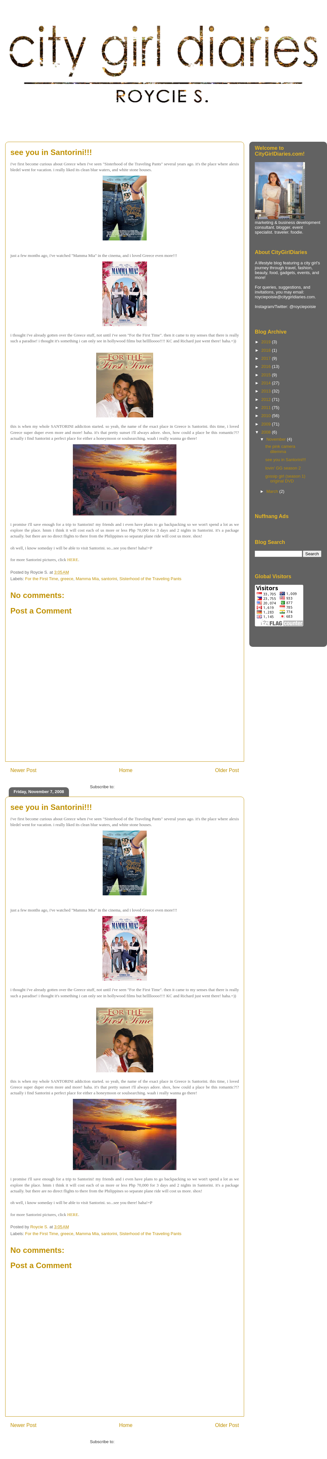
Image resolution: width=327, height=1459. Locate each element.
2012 (266, 399)
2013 (266, 391)
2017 (266, 358)
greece (67, 578)
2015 (266, 374)
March (272, 491)
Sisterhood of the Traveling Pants (150, 578)
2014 (266, 383)
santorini (109, 578)
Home (126, 770)
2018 (266, 350)
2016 (266, 366)
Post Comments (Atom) (137, 786)
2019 (266, 341)
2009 (266, 424)
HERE (72, 559)
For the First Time (41, 578)
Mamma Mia (87, 578)
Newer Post (23, 770)
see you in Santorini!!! (285, 459)
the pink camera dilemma (280, 449)
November (276, 439)
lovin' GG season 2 (282, 468)
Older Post (227, 770)
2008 (266, 432)
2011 (266, 407)
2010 (266, 415)
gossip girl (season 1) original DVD (285, 479)
